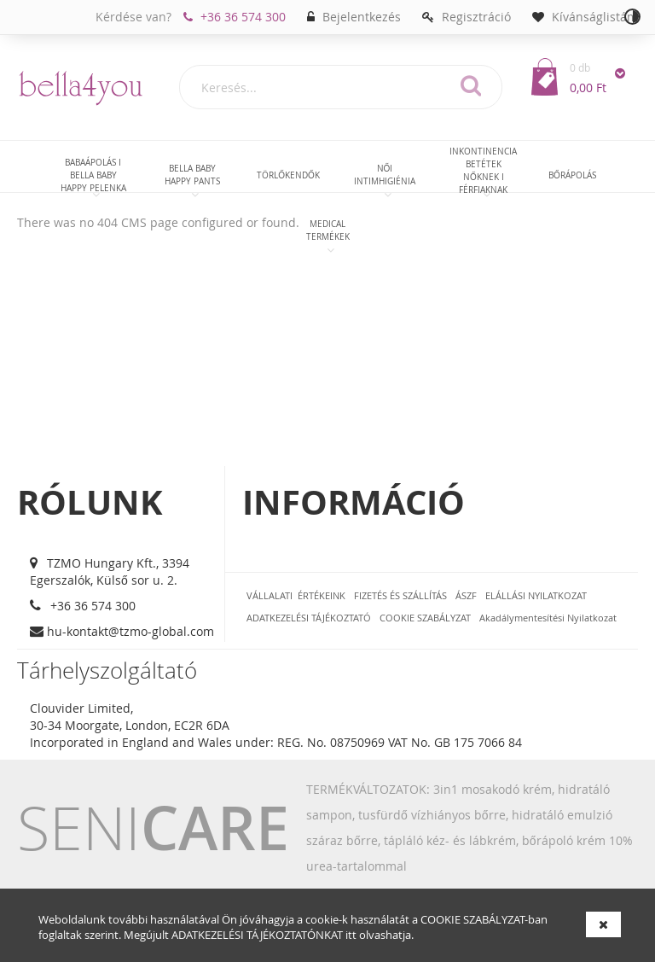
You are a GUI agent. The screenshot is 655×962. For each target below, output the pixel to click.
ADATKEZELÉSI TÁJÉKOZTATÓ (308, 617)
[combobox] (340, 87)
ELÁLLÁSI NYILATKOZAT (536, 595)
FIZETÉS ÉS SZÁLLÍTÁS (400, 595)
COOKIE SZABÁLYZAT (472, 919)
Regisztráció (476, 17)
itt (350, 934)
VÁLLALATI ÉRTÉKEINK (295, 595)
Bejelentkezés (361, 17)
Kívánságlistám (595, 17)
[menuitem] (92, 175)
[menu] (327, 200)
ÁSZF (466, 595)
